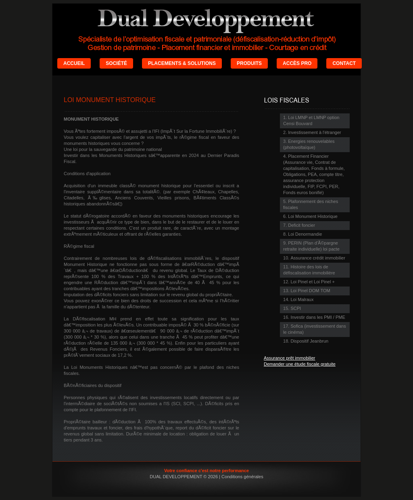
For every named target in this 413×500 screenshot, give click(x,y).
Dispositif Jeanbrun (309, 341)
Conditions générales (242, 476)
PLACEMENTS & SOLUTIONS (182, 63)
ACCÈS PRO (297, 63)
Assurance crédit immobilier (317, 257)
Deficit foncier (301, 225)
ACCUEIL (74, 63)
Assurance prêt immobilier (289, 358)
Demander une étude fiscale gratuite (300, 364)
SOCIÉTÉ (116, 63)
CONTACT (344, 63)
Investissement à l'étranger (314, 132)
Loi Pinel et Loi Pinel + (312, 281)
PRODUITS (249, 63)
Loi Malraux (301, 299)
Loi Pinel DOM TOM (310, 290)
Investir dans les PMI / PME (317, 317)
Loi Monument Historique (313, 216)
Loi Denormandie (305, 234)
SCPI (295, 308)
